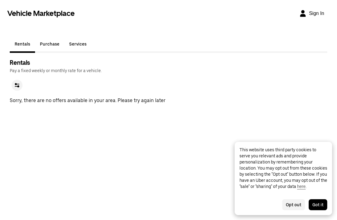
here (301, 186)
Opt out (293, 204)
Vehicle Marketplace (41, 13)
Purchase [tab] (49, 44)
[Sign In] (312, 13)
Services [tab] (78, 44)
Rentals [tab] (22, 44)
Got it (318, 204)
